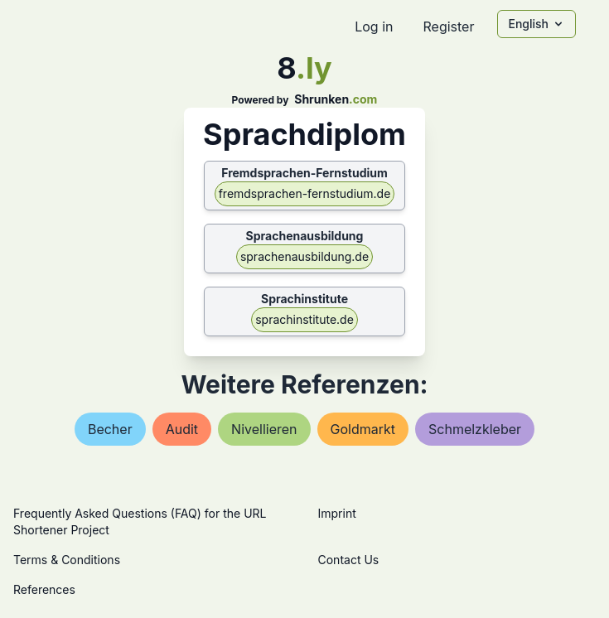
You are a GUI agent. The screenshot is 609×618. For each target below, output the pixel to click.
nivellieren (264, 429)
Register (448, 26)
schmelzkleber (474, 429)
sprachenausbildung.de (304, 256)
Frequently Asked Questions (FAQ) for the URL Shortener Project (139, 521)
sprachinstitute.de (304, 319)
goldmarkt (363, 429)
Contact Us (348, 560)
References (44, 589)
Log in (374, 26)
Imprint (337, 513)
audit (182, 429)
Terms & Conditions (66, 560)
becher (110, 429)
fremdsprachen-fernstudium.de (305, 193)
